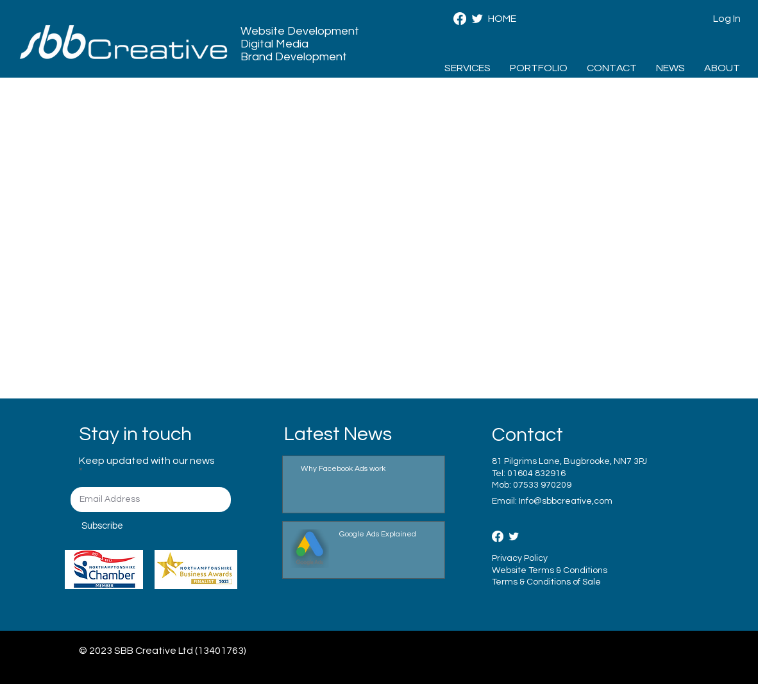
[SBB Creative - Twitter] (477, 18)
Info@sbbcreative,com (565, 501)
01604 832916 (536, 473)
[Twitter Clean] (513, 536)
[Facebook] (459, 18)
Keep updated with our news (147, 461)
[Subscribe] (127, 526)
